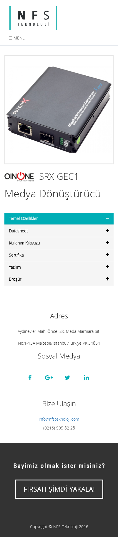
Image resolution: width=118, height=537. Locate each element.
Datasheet (59, 231)
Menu (17, 38)
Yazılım (59, 267)
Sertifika (59, 255)
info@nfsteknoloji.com (59, 419)
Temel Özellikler (59, 218)
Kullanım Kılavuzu (59, 243)
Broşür (59, 279)
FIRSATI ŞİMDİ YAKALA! (59, 489)
